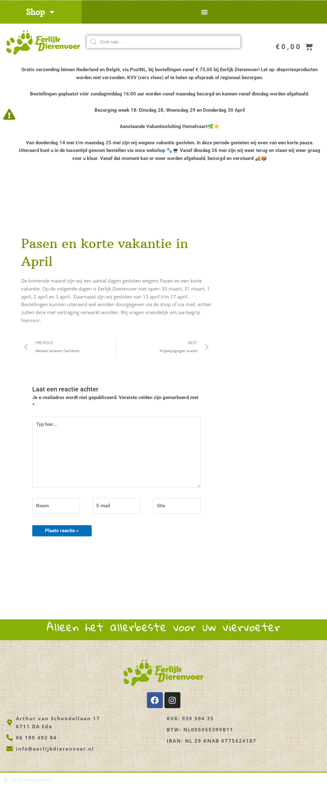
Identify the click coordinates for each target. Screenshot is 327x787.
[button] (204, 12)
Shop (41, 12)
